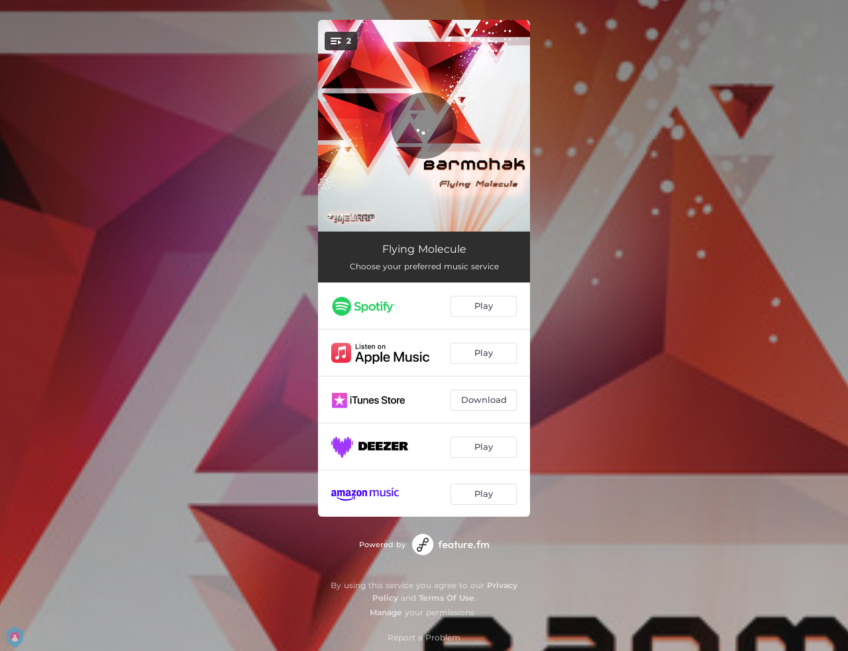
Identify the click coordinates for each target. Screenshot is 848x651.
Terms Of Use (446, 598)
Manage (386, 612)
